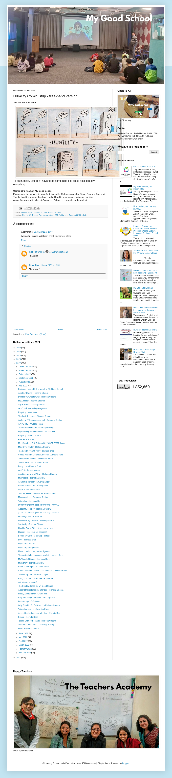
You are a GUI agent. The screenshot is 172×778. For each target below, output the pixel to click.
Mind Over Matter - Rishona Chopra (34, 447)
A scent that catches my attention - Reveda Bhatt (39, 613)
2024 (18, 355)
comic (30, 212)
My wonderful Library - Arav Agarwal (34, 551)
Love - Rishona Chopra (28, 628)
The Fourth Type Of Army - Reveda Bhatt (36, 451)
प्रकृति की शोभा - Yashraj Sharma (31, 404)
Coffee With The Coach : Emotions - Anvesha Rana (40, 455)
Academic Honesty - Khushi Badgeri (34, 482)
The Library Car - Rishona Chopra (33, 574)
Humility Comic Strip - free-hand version (35, 528)
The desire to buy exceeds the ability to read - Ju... (40, 555)
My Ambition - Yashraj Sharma (31, 401)
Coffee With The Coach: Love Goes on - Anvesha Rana (42, 571)
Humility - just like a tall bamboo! (32, 532)
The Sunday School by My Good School (35, 586)
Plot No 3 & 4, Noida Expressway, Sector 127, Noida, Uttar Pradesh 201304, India (54, 215)
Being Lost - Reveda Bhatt (29, 466)
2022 (18, 363)
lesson (50, 212)
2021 (18, 657)
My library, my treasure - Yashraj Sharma (36, 520)
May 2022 (23, 637)
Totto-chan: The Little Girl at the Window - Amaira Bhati (145, 252)
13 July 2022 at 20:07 (43, 232)
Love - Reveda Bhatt (27, 540)
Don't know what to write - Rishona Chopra (37, 397)
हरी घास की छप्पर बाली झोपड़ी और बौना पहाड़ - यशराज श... (39, 513)
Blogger (125, 763)
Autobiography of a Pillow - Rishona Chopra (37, 474)
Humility (44, 212)
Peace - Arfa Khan (26, 439)
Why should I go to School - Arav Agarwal (36, 598)
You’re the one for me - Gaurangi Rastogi (36, 624)
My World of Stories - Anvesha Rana (34, 559)
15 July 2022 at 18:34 (50, 265)
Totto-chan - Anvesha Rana (30, 501)
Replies (27, 246)
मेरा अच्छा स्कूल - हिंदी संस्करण (29, 601)
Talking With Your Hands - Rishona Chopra (37, 621)
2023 (18, 359)
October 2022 (25, 374)
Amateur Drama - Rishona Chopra (33, 393)
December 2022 (26, 366)
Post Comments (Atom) (35, 334)
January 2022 (25, 653)
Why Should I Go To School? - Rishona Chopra (39, 605)
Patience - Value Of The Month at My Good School (40, 389)
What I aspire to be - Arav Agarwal (33, 485)
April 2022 (23, 641)
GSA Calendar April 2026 (144, 167)
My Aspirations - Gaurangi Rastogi (33, 497)
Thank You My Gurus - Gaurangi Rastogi (36, 428)
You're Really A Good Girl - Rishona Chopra (37, 493)
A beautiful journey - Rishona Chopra (34, 509)
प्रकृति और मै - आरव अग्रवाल (29, 470)
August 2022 (24, 382)
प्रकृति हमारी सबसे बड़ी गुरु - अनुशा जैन (32, 408)
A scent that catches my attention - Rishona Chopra (40, 590)
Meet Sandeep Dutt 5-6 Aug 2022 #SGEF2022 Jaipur (41, 443)
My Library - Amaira (26, 543)
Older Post (102, 329)
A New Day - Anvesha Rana (30, 424)
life (55, 212)
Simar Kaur (34, 265)
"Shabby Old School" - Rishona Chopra (35, 459)
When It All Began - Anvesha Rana (33, 567)
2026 (18, 347)
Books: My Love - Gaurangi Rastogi (33, 536)
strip (59, 212)
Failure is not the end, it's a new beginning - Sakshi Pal (145, 271)
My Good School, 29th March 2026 (143, 187)
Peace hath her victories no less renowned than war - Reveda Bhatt (145, 310)
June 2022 (23, 633)
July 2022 (23, 386)
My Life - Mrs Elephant (143, 288)
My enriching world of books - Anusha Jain (36, 432)
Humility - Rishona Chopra (145, 330)
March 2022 (24, 645)
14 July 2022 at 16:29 (58, 252)
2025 (18, 351)
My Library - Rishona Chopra (30, 563)
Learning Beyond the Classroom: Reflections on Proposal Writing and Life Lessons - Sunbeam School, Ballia (145, 231)
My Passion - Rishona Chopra (31, 478)
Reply (23, 240)
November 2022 (26, 370)
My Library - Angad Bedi (28, 547)
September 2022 (26, 378)
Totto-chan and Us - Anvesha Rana (33, 609)
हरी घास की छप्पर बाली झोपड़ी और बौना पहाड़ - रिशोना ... (38, 505)
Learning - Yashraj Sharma (30, 516)
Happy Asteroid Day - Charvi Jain (32, 594)
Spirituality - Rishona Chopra (30, 524)
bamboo (24, 212)
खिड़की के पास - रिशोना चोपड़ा (29, 489)
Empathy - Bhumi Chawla (29, 435)
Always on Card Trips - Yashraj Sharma (35, 578)
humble (37, 212)
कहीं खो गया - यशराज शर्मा (27, 582)
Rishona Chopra (36, 252)
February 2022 (25, 649)
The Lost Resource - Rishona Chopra (34, 416)
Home (61, 329)
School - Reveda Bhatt (28, 617)
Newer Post (19, 329)
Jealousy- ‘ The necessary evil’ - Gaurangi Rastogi (40, 420)
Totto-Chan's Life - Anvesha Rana (33, 462)
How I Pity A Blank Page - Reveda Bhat (144, 350)
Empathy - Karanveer (27, 412)
